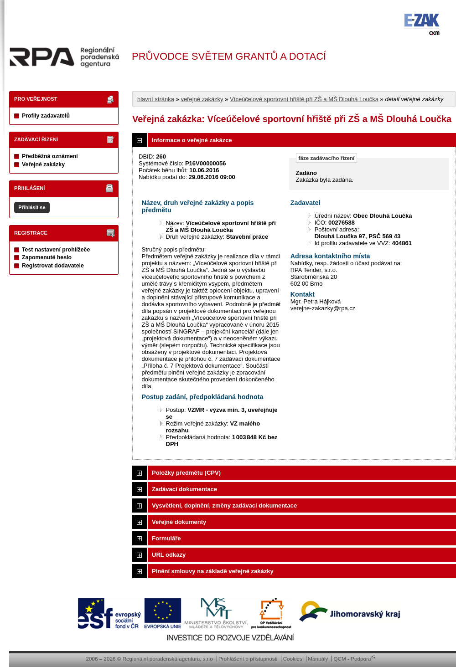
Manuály (318, 659)
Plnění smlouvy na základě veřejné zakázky (213, 571)
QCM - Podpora (352, 659)
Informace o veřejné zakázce (192, 140)
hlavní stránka (155, 99)
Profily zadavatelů (46, 116)
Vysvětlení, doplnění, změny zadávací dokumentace (224, 505)
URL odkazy (169, 554)
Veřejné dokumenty (179, 521)
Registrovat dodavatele (53, 265)
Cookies (292, 659)
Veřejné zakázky (43, 164)
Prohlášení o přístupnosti (247, 659)
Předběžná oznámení (50, 156)
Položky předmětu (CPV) (186, 472)
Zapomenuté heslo (47, 257)
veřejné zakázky (202, 99)
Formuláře (166, 538)
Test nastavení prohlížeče (56, 249)
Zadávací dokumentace (184, 489)
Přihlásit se (31, 207)
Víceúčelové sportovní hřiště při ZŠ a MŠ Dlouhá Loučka (304, 99)
